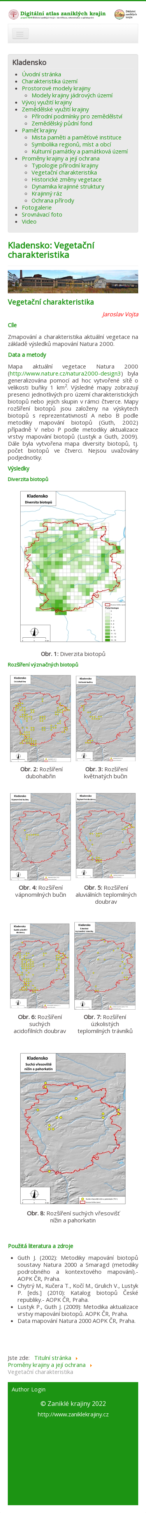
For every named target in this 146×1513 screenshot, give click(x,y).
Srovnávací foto (42, 214)
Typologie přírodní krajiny (65, 165)
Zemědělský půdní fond (62, 123)
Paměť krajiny (39, 130)
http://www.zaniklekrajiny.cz (73, 1414)
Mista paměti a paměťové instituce (76, 137)
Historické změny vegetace (67, 179)
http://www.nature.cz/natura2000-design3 (65, 373)
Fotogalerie (37, 207)
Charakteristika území (49, 81)
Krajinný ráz (47, 193)
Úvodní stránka (41, 74)
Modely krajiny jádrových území (72, 95)
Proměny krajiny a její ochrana (61, 158)
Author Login (29, 1389)
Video (29, 221)
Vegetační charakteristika (64, 172)
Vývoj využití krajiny (47, 102)
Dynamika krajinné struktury (68, 186)
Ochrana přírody (53, 200)
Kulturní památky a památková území (80, 151)
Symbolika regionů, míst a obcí (71, 144)
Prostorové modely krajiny (56, 88)
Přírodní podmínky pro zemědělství (77, 116)
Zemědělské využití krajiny (55, 109)
